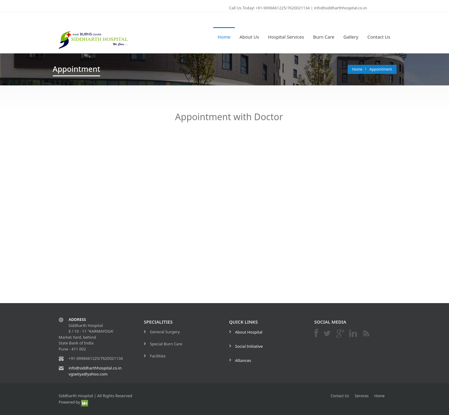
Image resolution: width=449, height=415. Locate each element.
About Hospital (249, 332)
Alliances (243, 360)
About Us (249, 37)
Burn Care (323, 37)
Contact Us (378, 37)
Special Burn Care (166, 344)
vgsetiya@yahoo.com (88, 374)
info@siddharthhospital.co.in (340, 8)
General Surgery (165, 331)
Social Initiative (249, 346)
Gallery (350, 37)
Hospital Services (286, 37)
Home (224, 37)
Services (362, 395)
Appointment (380, 69)
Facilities (158, 356)
